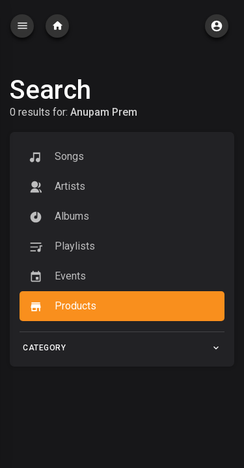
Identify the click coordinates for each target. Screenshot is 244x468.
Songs (56, 157)
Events (57, 276)
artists (57, 187)
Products (62, 306)
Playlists (62, 247)
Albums (59, 217)
